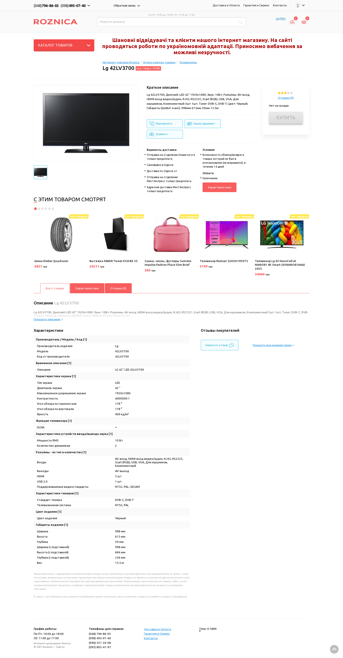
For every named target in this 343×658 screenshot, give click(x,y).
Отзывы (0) (286, 97)
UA (278, 18)
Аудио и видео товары (159, 62)
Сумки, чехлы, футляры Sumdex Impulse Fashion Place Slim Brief (168, 263)
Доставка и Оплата (226, 5)
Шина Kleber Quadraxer (51, 261)
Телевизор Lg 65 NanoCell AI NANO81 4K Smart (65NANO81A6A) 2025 (280, 264)
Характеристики (219, 187)
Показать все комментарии (273, 345)
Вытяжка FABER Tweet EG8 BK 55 (113, 261)
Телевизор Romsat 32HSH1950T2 (224, 261)
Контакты (280, 5)
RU (284, 18)
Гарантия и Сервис (256, 5)
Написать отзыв (219, 345)
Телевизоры (188, 62)
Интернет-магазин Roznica (121, 62)
